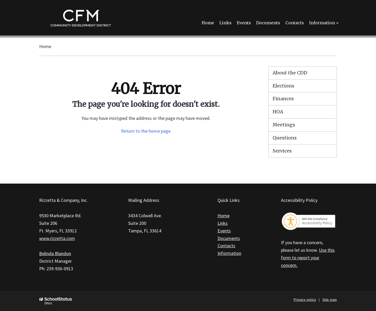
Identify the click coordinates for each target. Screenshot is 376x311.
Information (229, 253)
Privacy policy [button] (304, 300)
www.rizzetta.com (57, 238)
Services (282, 151)
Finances (283, 99)
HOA (278, 112)
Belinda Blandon (55, 253)
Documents (229, 238)
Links (223, 223)
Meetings (284, 125)
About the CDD (290, 73)
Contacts (226, 246)
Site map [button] (329, 300)
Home (45, 46)
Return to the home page (146, 131)
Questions (285, 138)
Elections (283, 86)
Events (224, 231)
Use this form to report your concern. (308, 257)
